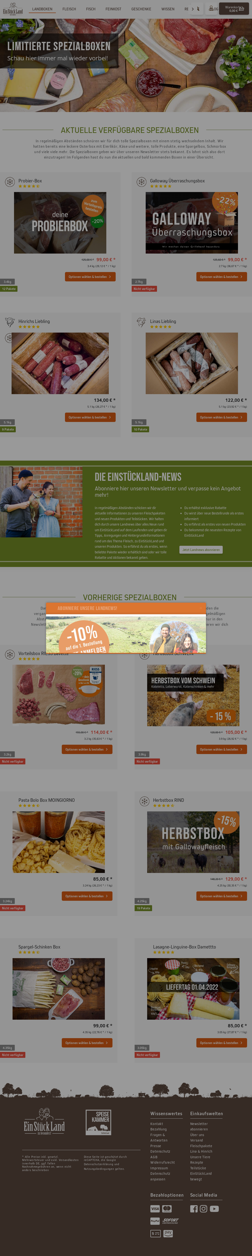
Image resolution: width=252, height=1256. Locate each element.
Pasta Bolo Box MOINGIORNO (46, 800)
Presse (155, 1146)
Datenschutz (160, 1151)
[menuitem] (234, 8)
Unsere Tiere (200, 1157)
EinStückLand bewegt (201, 1176)
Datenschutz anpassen (160, 1176)
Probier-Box (30, 180)
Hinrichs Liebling (34, 321)
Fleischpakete (201, 1146)
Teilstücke (198, 1168)
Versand (196, 1140)
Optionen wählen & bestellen (90, 276)
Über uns (197, 1135)
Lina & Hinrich (201, 1151)
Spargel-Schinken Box (39, 946)
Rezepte (197, 1162)
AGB (153, 1157)
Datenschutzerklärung (98, 1164)
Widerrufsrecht (162, 1162)
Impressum (159, 1168)
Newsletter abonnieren (199, 1126)
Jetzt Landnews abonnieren (201, 550)
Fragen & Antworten (158, 1138)
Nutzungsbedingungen (99, 1168)
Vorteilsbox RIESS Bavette (43, 653)
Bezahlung (158, 1129)
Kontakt (156, 1124)
